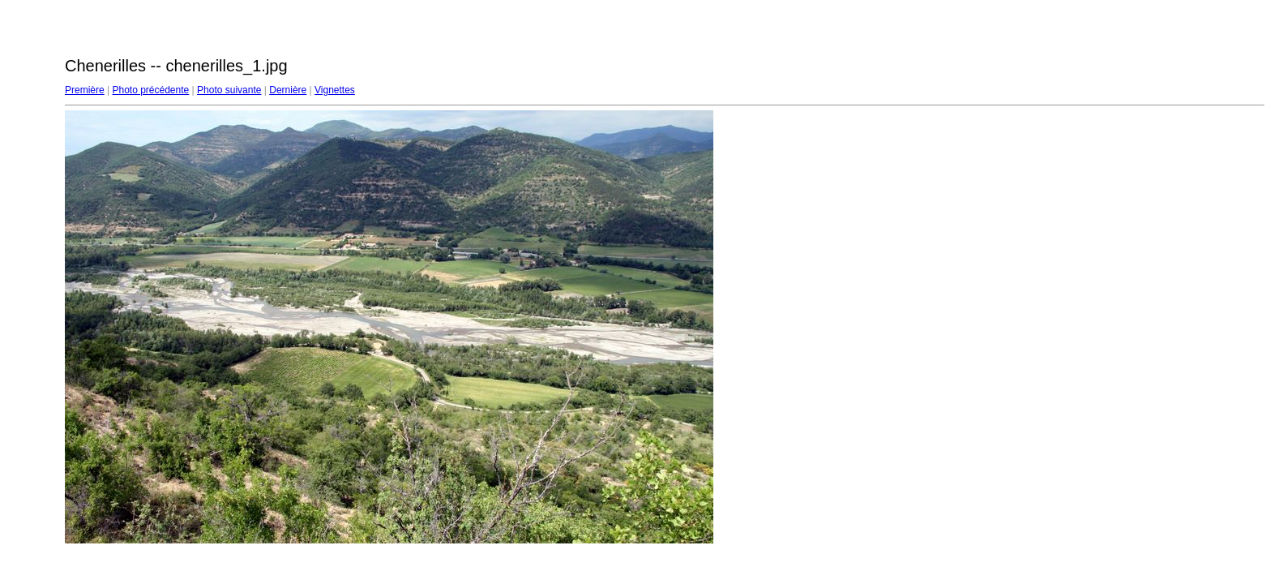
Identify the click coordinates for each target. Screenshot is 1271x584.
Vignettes (335, 90)
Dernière (287, 90)
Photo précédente (150, 90)
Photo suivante (229, 90)
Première (85, 90)
